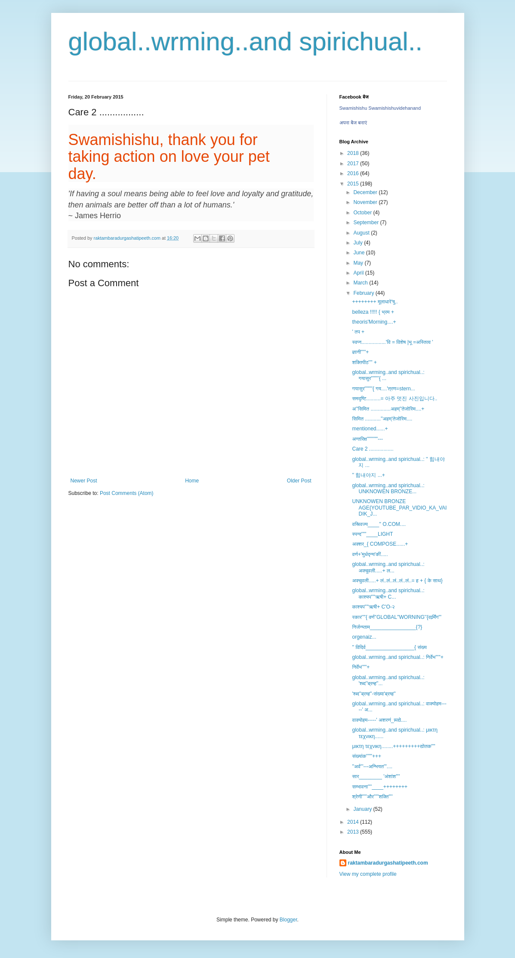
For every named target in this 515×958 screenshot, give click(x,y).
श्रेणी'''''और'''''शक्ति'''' (372, 797)
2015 (353, 184)
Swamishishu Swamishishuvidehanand (380, 108)
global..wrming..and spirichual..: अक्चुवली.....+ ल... (388, 567)
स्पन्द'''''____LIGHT (372, 534)
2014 (353, 822)
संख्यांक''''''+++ (366, 756)
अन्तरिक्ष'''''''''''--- (367, 439)
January (363, 809)
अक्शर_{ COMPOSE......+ (380, 544)
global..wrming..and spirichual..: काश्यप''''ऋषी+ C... (388, 593)
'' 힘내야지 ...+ (368, 475)
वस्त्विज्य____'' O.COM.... (379, 524)
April (359, 273)
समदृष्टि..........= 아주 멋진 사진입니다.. (394, 399)
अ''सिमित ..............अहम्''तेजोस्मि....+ (388, 409)
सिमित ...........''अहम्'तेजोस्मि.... (382, 419)
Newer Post (84, 481)
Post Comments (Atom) (127, 493)
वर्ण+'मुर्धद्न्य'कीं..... (370, 554)
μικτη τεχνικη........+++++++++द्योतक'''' (393, 746)
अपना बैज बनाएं (353, 122)
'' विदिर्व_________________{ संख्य (389, 647)
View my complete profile (368, 874)
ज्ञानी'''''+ (360, 352)
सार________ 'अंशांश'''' (376, 776)
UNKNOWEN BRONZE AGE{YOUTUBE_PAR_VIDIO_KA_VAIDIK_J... (399, 507)
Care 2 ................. (372, 449)
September (366, 222)
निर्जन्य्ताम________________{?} (387, 627)
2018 (353, 153)
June (359, 253)
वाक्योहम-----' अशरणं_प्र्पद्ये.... (379, 720)
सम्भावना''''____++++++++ (379, 787)
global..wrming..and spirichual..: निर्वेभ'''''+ (397, 657)
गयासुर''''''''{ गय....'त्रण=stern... (383, 389)
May (358, 263)
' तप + (358, 332)
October (363, 213)
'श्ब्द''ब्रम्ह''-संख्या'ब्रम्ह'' (373, 694)
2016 (353, 173)
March (361, 283)
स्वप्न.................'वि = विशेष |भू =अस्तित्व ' (392, 342)
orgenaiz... (364, 637)
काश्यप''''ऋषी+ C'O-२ (373, 607)
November (366, 202)
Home (192, 481)
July (358, 243)
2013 (353, 832)
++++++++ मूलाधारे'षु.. (375, 302)
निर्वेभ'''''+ (361, 667)
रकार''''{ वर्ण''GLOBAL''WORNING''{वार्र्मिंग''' (396, 617)
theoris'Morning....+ (374, 322)
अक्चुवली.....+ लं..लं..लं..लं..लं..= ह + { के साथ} (397, 581)
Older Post (299, 481)
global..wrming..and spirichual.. (245, 41)
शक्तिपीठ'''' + (364, 362)
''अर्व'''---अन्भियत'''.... (372, 766)
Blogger (288, 920)
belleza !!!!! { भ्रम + (373, 312)
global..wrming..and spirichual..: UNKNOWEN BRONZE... (388, 488)
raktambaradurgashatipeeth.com (388, 863)
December (366, 192)
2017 (353, 164)
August (362, 233)
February (364, 293)
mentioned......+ (370, 429)
